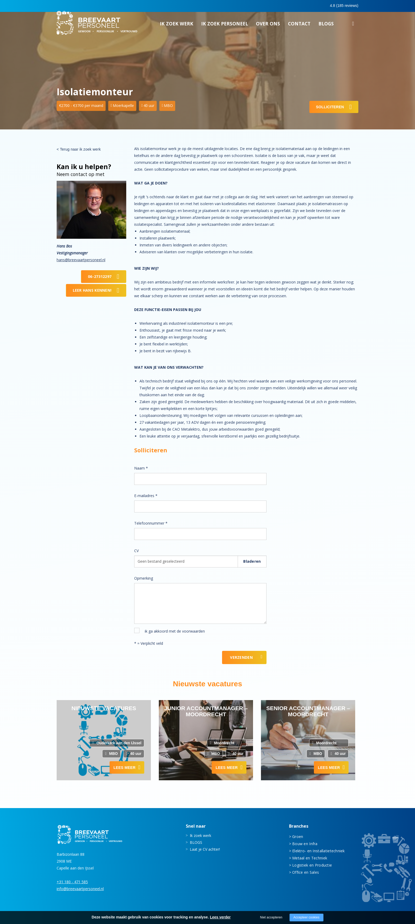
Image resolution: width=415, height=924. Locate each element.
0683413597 (312, 6)
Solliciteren (330, 107)
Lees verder (220, 917)
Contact (299, 25)
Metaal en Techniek (309, 857)
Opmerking (143, 578)
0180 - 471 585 (276, 5)
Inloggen (344, 6)
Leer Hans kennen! (92, 290)
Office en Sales (305, 872)
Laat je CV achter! (205, 849)
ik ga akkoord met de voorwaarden (175, 631)
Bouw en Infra (305, 843)
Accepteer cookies (306, 917)
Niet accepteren (271, 917)
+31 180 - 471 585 (72, 881)
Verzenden (241, 657)
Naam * (141, 468)
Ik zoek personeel (224, 25)
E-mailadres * (145, 495)
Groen (297, 836)
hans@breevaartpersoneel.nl (81, 259)
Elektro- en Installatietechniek (318, 850)
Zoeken (353, 26)
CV (136, 550)
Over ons (268, 25)
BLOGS (326, 25)
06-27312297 (99, 276)
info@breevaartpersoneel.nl (80, 888)
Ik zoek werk (176, 25)
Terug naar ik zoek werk (80, 149)
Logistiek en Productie (312, 865)
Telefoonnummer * (151, 523)
